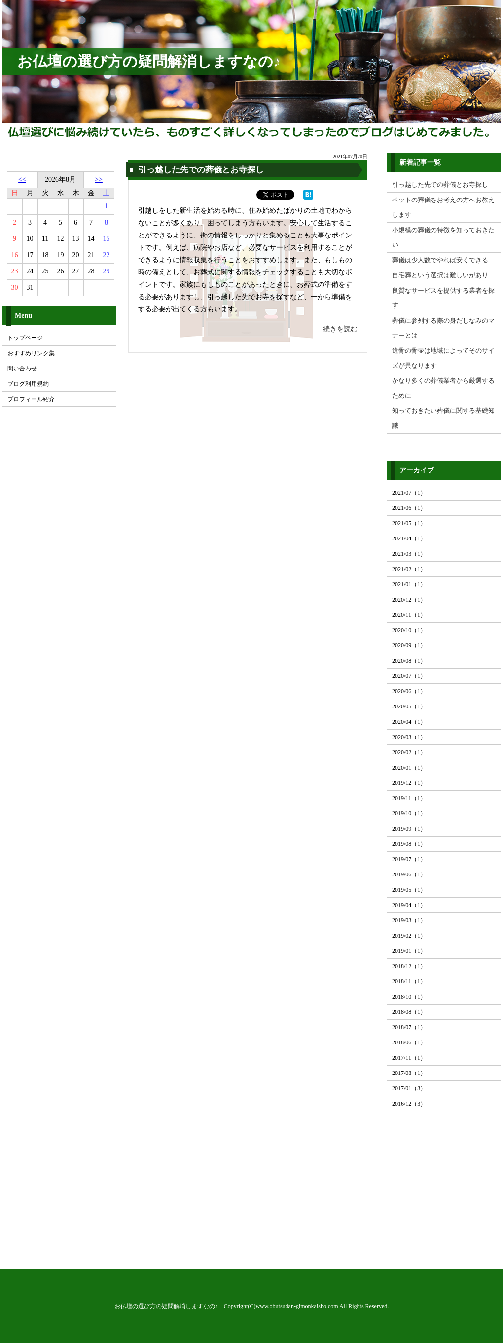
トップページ (25, 338)
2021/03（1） (409, 553)
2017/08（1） (409, 1073)
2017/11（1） (409, 1057)
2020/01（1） (409, 767)
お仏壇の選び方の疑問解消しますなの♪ (149, 61)
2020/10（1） (409, 630)
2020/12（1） (409, 599)
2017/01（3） (409, 1088)
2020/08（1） (409, 660)
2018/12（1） (409, 966)
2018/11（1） (409, 981)
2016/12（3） (409, 1103)
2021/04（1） (409, 538)
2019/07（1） (409, 859)
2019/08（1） (409, 843)
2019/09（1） (409, 828)
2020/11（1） (409, 614)
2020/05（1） (409, 706)
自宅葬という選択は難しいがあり (440, 275)
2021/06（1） (409, 507)
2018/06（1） (409, 1042)
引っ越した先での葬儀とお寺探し (201, 169)
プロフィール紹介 (31, 399)
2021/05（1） (409, 523)
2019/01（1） (409, 950)
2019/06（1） (409, 874)
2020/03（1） (409, 737)
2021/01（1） (409, 584)
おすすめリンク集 (31, 353)
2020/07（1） (409, 675)
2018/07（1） (409, 1027)
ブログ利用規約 (28, 383)
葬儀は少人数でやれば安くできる (440, 260)
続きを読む (340, 329)
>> (99, 179)
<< (22, 179)
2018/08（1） (409, 1011)
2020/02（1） (409, 752)
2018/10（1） (409, 996)
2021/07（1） (409, 492)
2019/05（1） (409, 889)
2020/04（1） (409, 721)
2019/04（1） (409, 905)
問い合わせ (22, 368)
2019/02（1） (409, 935)
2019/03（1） (409, 920)
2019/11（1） (409, 798)
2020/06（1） (409, 691)
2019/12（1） (409, 782)
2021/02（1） (409, 569)
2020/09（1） (409, 645)
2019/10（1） (409, 813)
